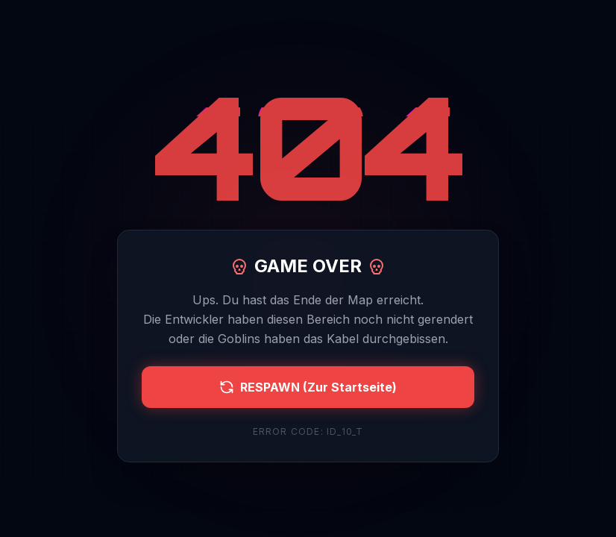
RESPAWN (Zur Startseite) (308, 387)
